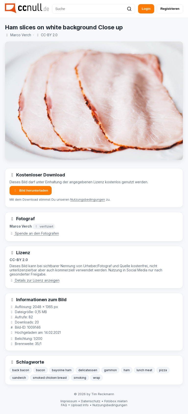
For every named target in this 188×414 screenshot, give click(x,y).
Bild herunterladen (30, 190)
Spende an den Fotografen (34, 233)
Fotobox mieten (116, 401)
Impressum (68, 401)
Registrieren (169, 9)
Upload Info (80, 405)
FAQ (64, 405)
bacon (40, 370)
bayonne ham (61, 370)
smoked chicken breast (50, 378)
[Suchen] (129, 9)
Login (146, 9)
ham (127, 370)
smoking (80, 378)
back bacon (20, 370)
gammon (110, 370)
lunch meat (144, 370)
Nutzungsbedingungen (87, 199)
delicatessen (87, 370)
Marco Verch (20, 35)
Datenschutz (90, 401)
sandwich (19, 378)
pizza (163, 370)
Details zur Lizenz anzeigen (34, 280)
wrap (96, 378)
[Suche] (93, 9)
